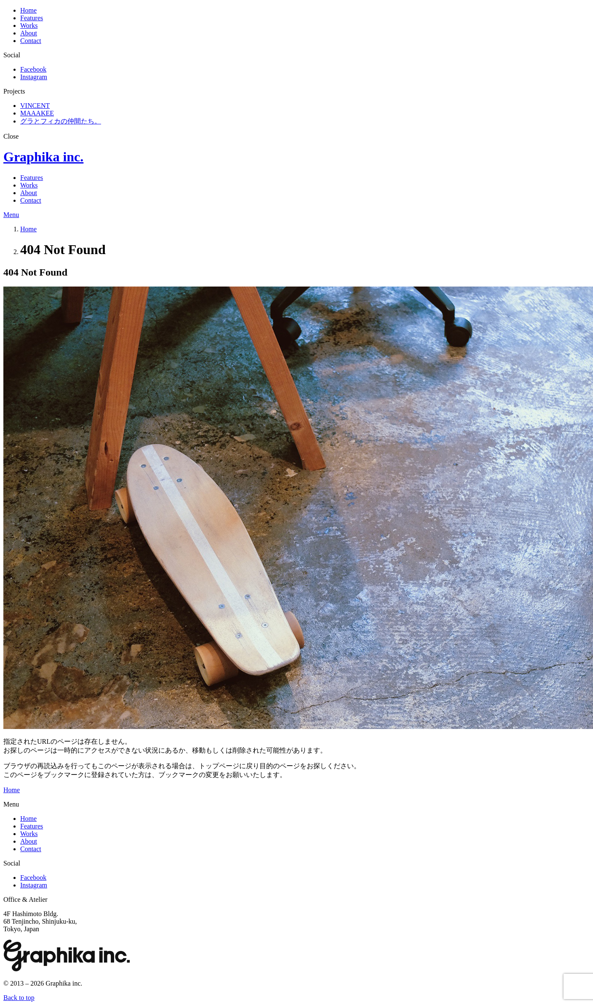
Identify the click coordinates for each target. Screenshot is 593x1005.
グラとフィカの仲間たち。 (60, 121)
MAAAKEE (37, 113)
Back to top (19, 997)
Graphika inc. (43, 156)
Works (28, 25)
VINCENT (35, 105)
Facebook (33, 69)
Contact (30, 40)
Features (31, 17)
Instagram (33, 76)
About (28, 33)
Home (28, 10)
